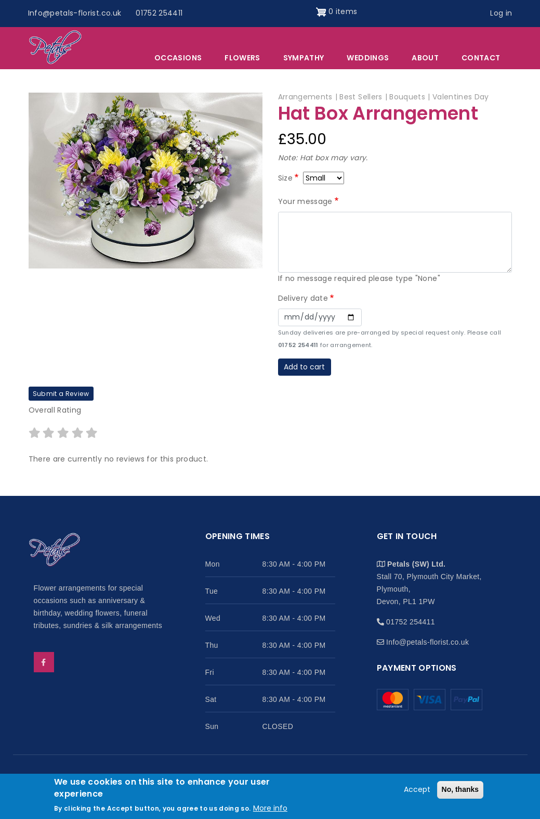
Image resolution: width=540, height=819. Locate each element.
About (425, 58)
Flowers (242, 58)
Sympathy (303, 58)
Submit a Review (61, 393)
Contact (481, 58)
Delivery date (303, 298)
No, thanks (460, 790)
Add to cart (304, 367)
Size (285, 178)
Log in (501, 13)
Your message (305, 201)
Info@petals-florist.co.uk (75, 13)
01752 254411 (159, 13)
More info (270, 808)
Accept (417, 790)
